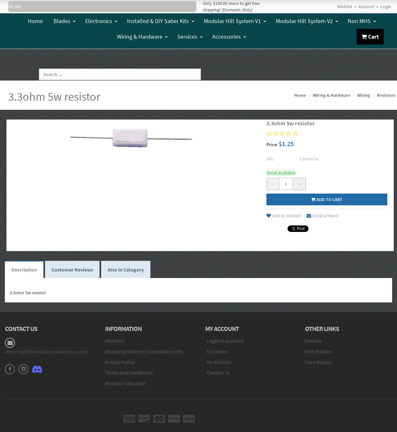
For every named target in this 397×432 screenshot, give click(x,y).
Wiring (363, 95)
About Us (115, 340)
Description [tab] (24, 269)
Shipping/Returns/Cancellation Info (144, 351)
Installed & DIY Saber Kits (160, 21)
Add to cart (327, 199)
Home (35, 21)
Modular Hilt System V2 (307, 21)
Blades (64, 21)
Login (385, 6)
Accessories (229, 36)
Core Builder (318, 362)
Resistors (386, 95)
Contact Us (218, 372)
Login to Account (225, 340)
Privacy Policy (119, 362)
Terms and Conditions (129, 372)
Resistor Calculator (125, 383)
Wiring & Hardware (142, 36)
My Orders (218, 351)
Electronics (101, 21)
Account (366, 6)
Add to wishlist (283, 216)
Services (190, 36)
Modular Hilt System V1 (235, 21)
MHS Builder (318, 351)
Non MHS (362, 21)
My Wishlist (219, 362)
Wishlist (344, 6)
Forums (313, 340)
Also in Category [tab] (126, 269)
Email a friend (323, 216)
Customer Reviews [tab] (72, 269)
